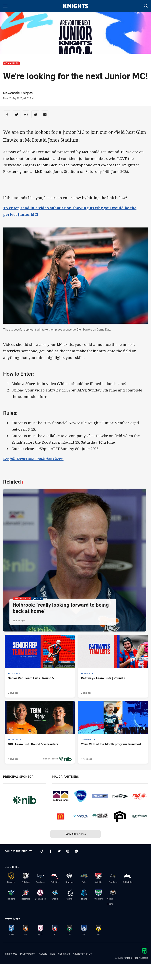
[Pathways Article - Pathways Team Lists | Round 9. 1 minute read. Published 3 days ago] (113, 666)
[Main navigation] (5, 6)
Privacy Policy (27, 953)
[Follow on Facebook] (50, 851)
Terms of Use (10, 953)
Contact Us (64, 953)
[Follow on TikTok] (41, 851)
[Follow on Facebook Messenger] (76, 851)
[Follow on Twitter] (59, 851)
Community (11, 63)
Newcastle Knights (18, 93)
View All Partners (75, 834)
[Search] (146, 6)
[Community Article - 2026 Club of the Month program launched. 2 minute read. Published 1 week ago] (113, 732)
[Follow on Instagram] (67, 851)
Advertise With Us (82, 953)
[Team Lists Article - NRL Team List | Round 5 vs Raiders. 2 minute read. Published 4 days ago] (40, 732)
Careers (43, 953)
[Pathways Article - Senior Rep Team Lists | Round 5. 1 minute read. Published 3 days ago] (40, 666)
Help (52, 953)
